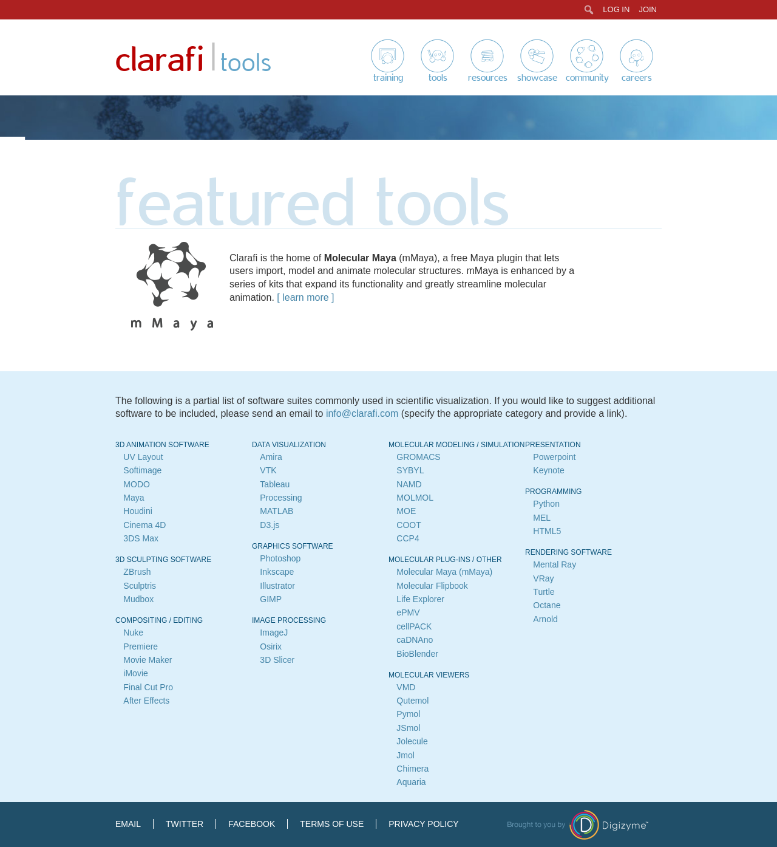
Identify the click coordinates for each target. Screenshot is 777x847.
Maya (133, 497)
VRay (543, 578)
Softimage (142, 470)
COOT (408, 525)
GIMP (271, 599)
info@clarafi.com (362, 413)
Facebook (251, 824)
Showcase (537, 77)
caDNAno (414, 640)
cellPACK (414, 626)
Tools (438, 77)
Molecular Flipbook (432, 586)
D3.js (269, 525)
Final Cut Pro (148, 687)
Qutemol (412, 700)
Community (587, 77)
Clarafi (159, 60)
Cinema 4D (144, 525)
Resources (487, 77)
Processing (281, 497)
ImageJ (274, 632)
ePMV (407, 612)
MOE (406, 511)
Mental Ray (554, 564)
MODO (136, 484)
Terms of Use (332, 824)
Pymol (408, 714)
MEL (542, 518)
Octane (546, 605)
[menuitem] (589, 9)
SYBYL (410, 470)
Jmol (405, 755)
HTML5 (547, 531)
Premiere (140, 646)
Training (388, 77)
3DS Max (140, 538)
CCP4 (407, 538)
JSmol (408, 728)
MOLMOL (414, 497)
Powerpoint (554, 457)
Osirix (271, 646)
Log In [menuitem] (616, 9)
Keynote (548, 470)
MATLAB (276, 511)
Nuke (133, 632)
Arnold (545, 619)
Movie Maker (147, 660)
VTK (268, 470)
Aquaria (411, 782)
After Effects (146, 700)
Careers (637, 77)
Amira (271, 457)
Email (128, 824)
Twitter (184, 824)
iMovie (135, 673)
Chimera (412, 768)
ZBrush (137, 572)
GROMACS (418, 457)
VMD (405, 687)
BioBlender (417, 654)
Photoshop (280, 558)
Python (546, 504)
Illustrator (277, 586)
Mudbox (138, 599)
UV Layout (143, 457)
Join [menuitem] (648, 9)
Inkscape (277, 572)
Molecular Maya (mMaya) (444, 572)
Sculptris (139, 586)
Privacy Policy (423, 824)
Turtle (543, 592)
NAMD (408, 484)
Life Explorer (420, 599)
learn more (305, 297)
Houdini (137, 511)
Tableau (275, 484)
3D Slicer (277, 660)
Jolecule (411, 741)
